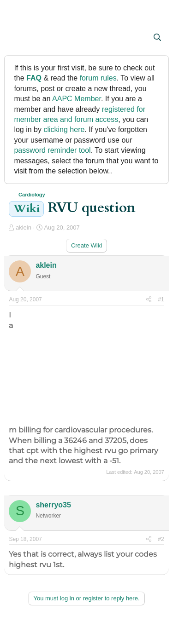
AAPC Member (76, 99)
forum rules (98, 78)
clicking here (63, 129)
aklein (23, 227)
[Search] (157, 37)
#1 (161, 299)
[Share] (149, 299)
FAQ (34, 78)
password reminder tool (52, 150)
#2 (161, 539)
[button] (17, 38)
